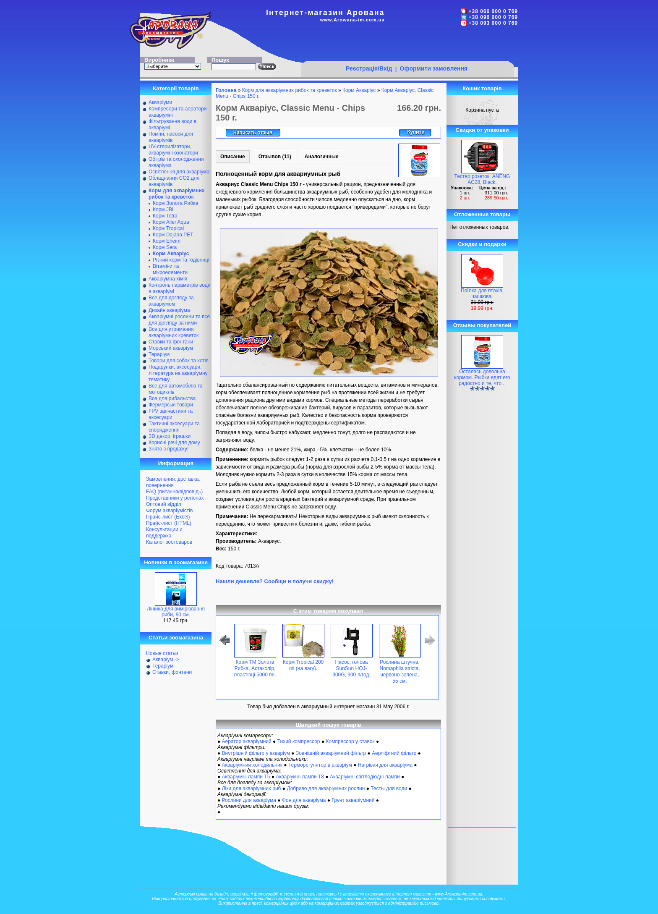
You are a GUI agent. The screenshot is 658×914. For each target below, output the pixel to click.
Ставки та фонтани (171, 342)
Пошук (220, 60)
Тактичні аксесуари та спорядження (174, 427)
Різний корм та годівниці (181, 260)
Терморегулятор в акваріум (320, 765)
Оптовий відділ (163, 504)
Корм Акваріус (359, 90)
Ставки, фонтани (172, 672)
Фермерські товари (171, 405)
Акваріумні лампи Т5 (246, 777)
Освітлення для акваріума (179, 172)
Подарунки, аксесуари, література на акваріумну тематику (178, 373)
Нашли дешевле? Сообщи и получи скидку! (275, 581)
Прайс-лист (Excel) (168, 517)
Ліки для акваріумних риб (251, 788)
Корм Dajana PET (173, 235)
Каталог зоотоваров (169, 542)
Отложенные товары (482, 214)
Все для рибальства (172, 398)
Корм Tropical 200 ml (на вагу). (303, 665)
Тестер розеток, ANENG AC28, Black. (482, 179)
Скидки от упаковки (482, 130)
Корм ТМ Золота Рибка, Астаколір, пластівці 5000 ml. (255, 668)
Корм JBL (164, 209)
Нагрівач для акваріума (385, 765)
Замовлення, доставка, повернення (173, 482)
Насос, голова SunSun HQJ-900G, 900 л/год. (351, 668)
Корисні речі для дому (174, 442)
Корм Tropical (168, 228)
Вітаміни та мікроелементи (170, 269)
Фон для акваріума (304, 800)
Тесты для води (389, 788)
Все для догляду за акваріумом (171, 301)
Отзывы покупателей (482, 325)
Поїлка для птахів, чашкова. (482, 293)
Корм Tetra (165, 216)
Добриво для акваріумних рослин (326, 788)
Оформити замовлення (433, 68)
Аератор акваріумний (247, 741)
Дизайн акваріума (169, 310)
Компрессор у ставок (350, 741)
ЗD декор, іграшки (170, 436)
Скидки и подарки (482, 244)
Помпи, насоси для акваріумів (171, 137)
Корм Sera (165, 247)
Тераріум (159, 354)
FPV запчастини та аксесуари (171, 414)
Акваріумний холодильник (252, 765)
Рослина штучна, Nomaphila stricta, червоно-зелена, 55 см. (399, 671)
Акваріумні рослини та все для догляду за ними (179, 320)
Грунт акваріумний (353, 800)
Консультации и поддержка (164, 532)
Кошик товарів (482, 88)
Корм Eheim (166, 241)
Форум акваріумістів (169, 510)
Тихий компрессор (298, 741)
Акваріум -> (165, 660)
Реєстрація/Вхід (369, 68)
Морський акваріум (171, 348)
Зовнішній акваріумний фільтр (331, 753)
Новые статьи (162, 653)
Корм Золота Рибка (175, 203)
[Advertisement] (407, 45)
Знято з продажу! (168, 449)
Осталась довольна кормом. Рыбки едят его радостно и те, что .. (482, 377)
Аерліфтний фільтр (394, 753)
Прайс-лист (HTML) (168, 523)
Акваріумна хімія (168, 279)
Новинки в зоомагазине (176, 562)
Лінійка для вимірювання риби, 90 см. (176, 612)
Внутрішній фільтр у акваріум (256, 753)
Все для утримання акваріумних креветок (173, 332)
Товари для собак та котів (179, 361)
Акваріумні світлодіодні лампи (365, 777)
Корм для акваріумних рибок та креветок (289, 90)
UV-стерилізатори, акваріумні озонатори (173, 150)
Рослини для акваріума (249, 800)
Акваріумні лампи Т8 (300, 777)
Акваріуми (160, 102)
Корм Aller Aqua (171, 222)
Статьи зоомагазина (176, 637)
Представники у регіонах (175, 498)
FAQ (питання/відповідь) (174, 492)
